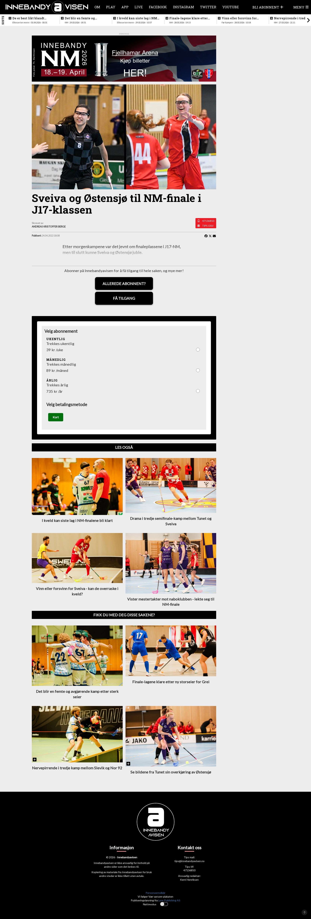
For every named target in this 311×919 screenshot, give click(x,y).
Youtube (230, 7)
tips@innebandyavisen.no (189, 861)
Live (139, 7)
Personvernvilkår (155, 893)
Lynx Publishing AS (169, 901)
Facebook (158, 7)
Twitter (208, 7)
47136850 (208, 220)
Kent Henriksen (189, 880)
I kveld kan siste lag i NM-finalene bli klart (137, 18)
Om (97, 7)
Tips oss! (208, 225)
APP (125, 7)
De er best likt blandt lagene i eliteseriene (28, 18)
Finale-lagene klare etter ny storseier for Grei (188, 18)
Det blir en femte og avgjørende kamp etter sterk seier (82, 18)
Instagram (183, 7)
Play (110, 7)
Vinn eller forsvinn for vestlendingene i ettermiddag (239, 18)
